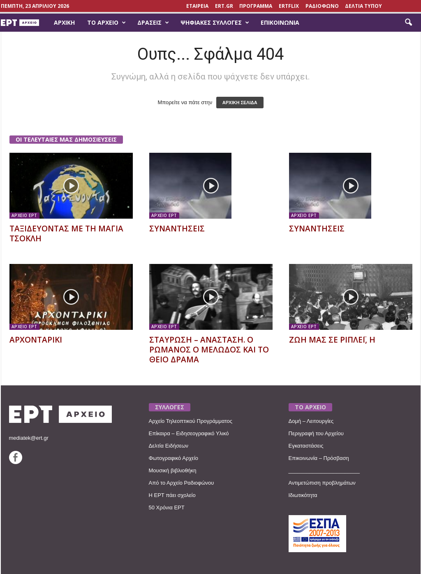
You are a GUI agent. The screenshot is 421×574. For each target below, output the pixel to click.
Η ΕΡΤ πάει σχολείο (172, 495)
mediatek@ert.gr (29, 438)
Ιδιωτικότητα (303, 495)
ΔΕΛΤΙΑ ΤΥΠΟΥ (363, 5)
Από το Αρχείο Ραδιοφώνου (181, 483)
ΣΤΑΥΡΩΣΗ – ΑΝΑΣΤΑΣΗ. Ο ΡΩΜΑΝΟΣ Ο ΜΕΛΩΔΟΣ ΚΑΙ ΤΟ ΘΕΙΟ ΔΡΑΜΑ (209, 349)
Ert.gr (224, 5)
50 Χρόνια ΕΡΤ (167, 507)
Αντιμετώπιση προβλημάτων (322, 483)
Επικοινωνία (280, 22)
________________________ (324, 470)
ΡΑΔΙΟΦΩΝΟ (322, 5)
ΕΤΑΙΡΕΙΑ (197, 5)
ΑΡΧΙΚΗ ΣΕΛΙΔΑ (239, 102)
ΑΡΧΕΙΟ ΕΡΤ (24, 215)
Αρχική (64, 22)
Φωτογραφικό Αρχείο (174, 458)
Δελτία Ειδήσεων (169, 446)
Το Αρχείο (106, 23)
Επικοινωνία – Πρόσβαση (319, 458)
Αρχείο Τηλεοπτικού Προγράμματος (190, 421)
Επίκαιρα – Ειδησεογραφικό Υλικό (189, 433)
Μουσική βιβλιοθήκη (173, 470)
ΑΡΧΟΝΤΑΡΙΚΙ (35, 339)
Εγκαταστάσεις (306, 446)
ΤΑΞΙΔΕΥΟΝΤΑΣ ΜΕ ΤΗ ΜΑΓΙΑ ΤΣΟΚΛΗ (66, 233)
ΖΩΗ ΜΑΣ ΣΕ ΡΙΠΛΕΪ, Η (332, 339)
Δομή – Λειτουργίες (311, 421)
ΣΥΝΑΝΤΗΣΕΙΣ (177, 228)
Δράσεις (153, 23)
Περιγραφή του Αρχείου (316, 433)
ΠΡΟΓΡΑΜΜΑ (255, 5)
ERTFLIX (289, 5)
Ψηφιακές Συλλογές (214, 23)
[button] (408, 23)
